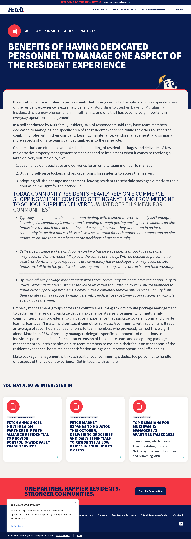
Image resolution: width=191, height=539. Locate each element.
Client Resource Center (154, 515)
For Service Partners (155, 9)
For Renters (99, 9)
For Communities (125, 9)
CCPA (79, 535)
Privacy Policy (63, 535)
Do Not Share (17, 526)
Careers (178, 9)
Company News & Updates (21, 417)
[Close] (75, 502)
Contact (178, 515)
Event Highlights (142, 417)
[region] (43, 515)
